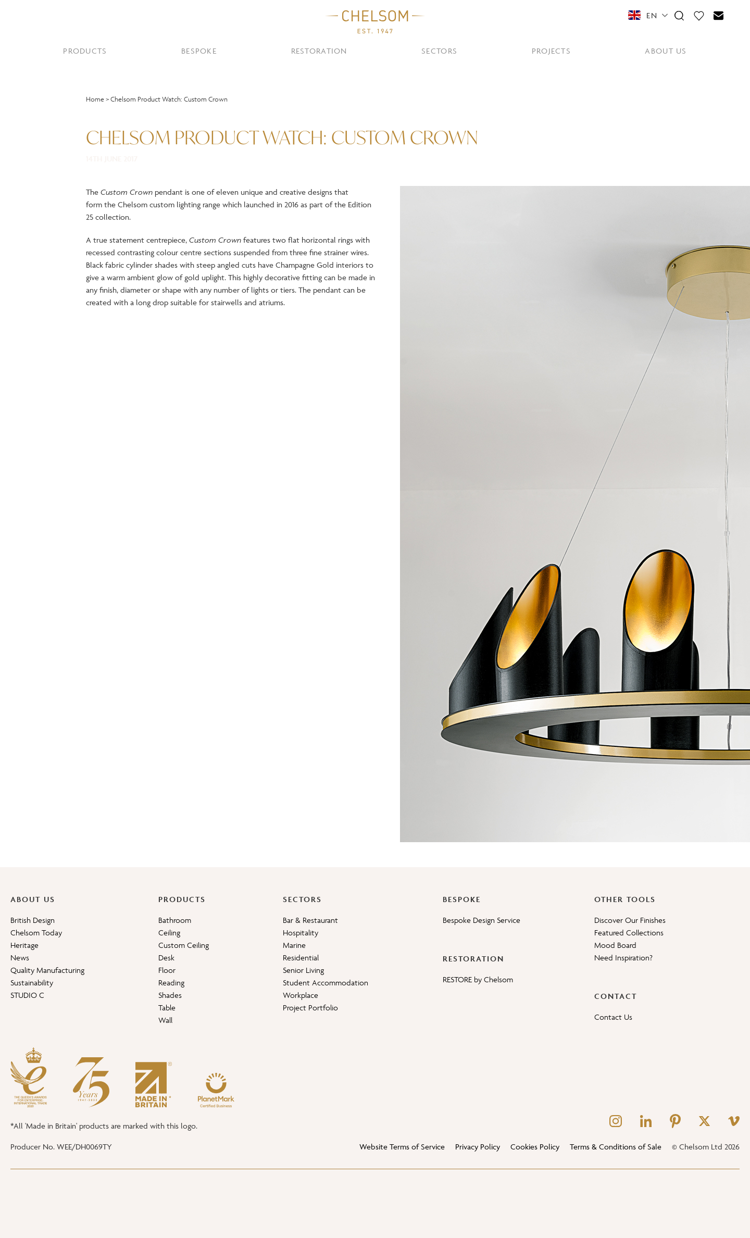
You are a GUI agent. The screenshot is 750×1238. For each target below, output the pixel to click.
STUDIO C (27, 995)
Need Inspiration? (623, 957)
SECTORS (439, 51)
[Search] (679, 15)
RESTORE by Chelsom (478, 979)
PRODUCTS (85, 51)
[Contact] (719, 15)
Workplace (300, 995)
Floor (167, 970)
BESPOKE (199, 51)
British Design (32, 920)
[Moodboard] (699, 15)
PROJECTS (551, 51)
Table (167, 1007)
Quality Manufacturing (47, 970)
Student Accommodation (325, 982)
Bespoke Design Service (481, 920)
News (19, 957)
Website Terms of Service (402, 1147)
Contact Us (613, 1017)
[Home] (375, 21)
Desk (166, 957)
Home (95, 99)
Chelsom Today (36, 932)
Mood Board (615, 945)
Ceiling (169, 932)
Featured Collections (629, 932)
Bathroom (174, 920)
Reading (171, 982)
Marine (294, 945)
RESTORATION (319, 51)
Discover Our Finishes (630, 920)
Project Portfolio (310, 1007)
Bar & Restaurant (310, 920)
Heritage (24, 945)
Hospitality (300, 932)
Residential (301, 957)
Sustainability (31, 982)
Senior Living (303, 970)
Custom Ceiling (183, 945)
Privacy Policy (477, 1147)
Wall (165, 1020)
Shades (170, 995)
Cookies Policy (534, 1147)
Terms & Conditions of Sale (615, 1147)
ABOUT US (665, 51)
